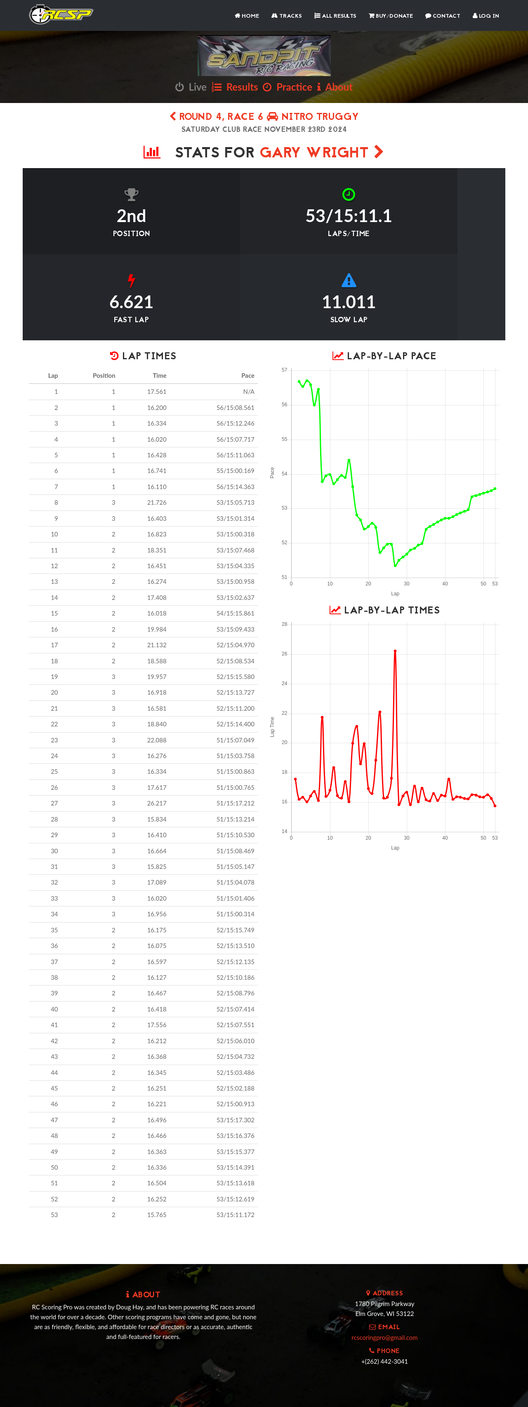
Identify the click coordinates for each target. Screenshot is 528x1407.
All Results (335, 16)
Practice (287, 87)
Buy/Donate (391, 16)
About (335, 87)
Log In (486, 16)
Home (247, 16)
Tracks (286, 16)
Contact (442, 16)
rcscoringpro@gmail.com (384, 1254)
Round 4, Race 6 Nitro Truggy (264, 117)
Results (235, 87)
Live (191, 87)
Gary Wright (322, 154)
